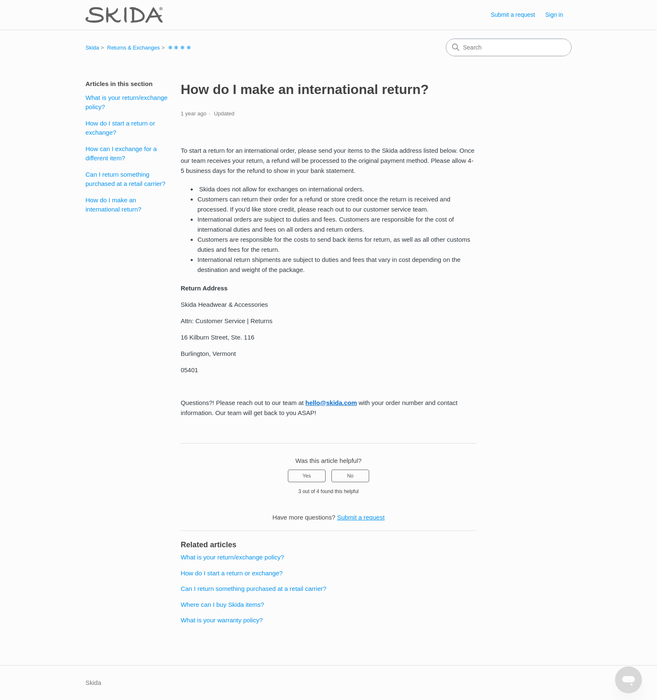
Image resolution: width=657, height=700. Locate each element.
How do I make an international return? (113, 204)
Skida (92, 47)
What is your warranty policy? (222, 620)
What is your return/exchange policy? (126, 102)
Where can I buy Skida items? (222, 604)
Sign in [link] (554, 14)
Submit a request (513, 14)
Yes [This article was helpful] (307, 476)
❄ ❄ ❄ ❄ (179, 47)
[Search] (508, 47)
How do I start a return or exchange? (120, 128)
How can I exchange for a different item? (121, 153)
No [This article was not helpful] (350, 476)
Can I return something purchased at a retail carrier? (125, 179)
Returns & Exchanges (133, 47)
